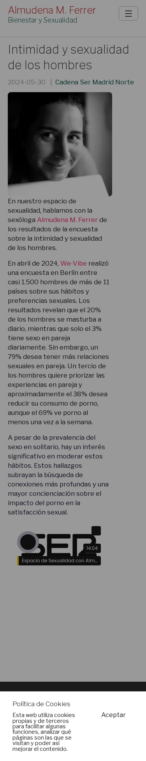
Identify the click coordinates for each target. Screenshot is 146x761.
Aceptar (113, 715)
